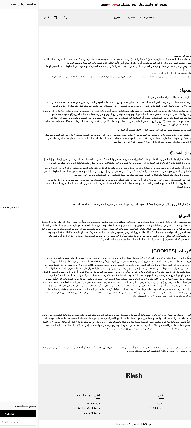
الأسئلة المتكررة (118, 408)
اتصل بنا (78, 17)
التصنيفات (91, 17)
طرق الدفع (183, 408)
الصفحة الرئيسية (109, 17)
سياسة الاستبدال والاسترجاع (49, 408)
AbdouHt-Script (104, 424)
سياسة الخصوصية (54, 413)
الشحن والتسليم (181, 413)
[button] (26, 17)
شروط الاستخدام (54, 403)
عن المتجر (184, 403)
